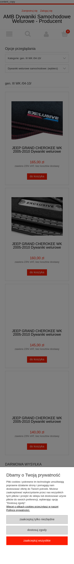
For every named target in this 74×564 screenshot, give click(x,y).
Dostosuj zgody (37, 529)
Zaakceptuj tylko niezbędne (37, 519)
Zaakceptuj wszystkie (37, 540)
